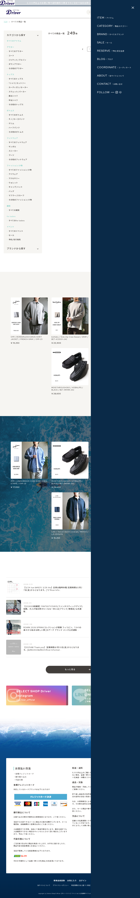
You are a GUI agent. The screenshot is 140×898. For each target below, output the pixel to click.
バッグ (11, 191)
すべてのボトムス (16, 115)
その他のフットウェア (18, 159)
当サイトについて (43, 885)
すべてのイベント (16, 231)
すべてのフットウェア (18, 142)
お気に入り (72, 880)
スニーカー (13, 151)
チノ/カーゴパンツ (17, 119)
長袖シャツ (13, 96)
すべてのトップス (16, 79)
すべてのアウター (16, 51)
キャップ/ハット (16, 187)
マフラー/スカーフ (16, 195)
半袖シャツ (13, 100)
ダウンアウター (15, 64)
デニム (11, 123)
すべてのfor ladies (17, 220)
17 (101, 49)
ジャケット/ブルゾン (17, 60)
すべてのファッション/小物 (20, 170)
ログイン (115, 12)
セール (11, 235)
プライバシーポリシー (61, 885)
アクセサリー (14, 178)
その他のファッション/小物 (20, 200)
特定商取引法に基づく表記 (80, 885)
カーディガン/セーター (18, 87)
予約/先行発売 (15, 239)
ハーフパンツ (14, 128)
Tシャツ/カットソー (17, 83)
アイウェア (13, 174)
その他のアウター (16, 68)
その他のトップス (16, 104)
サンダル (12, 147)
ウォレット (13, 183)
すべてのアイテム (14, 41)
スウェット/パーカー (17, 92)
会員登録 (106, 12)
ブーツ (11, 155)
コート (11, 55)
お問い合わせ (98, 885)
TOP (6, 22)
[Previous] (82, 49)
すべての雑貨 (14, 210)
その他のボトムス (16, 132)
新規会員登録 (59, 880)
